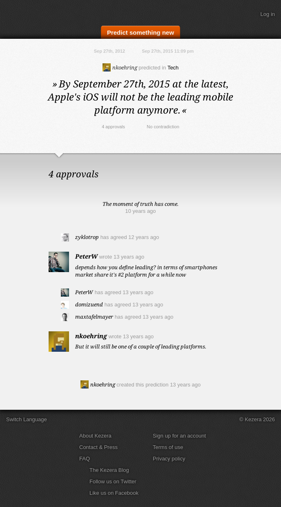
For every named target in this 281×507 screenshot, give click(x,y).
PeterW (86, 256)
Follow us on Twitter (112, 481)
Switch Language (26, 419)
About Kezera (95, 436)
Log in (268, 14)
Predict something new (140, 32)
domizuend (89, 304)
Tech (172, 68)
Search (246, 14)
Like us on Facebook (113, 493)
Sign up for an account (179, 436)
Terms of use (168, 447)
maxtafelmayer (94, 316)
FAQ (84, 459)
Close (273, 161)
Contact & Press (98, 447)
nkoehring (120, 67)
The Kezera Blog (109, 470)
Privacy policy (169, 459)
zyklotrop (87, 237)
